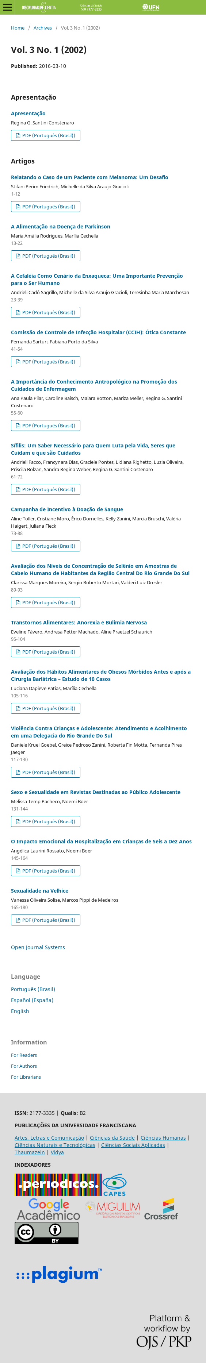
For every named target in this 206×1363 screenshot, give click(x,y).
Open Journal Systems (38, 947)
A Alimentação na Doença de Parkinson (60, 226)
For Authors (24, 1066)
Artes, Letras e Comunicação (49, 1137)
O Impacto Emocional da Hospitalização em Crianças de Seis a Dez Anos (101, 841)
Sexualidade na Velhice (39, 890)
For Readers (24, 1055)
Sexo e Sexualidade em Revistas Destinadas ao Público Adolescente (95, 792)
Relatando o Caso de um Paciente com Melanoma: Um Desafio (89, 177)
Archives (43, 27)
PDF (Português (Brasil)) (48, 135)
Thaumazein (30, 1152)
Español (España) (32, 1000)
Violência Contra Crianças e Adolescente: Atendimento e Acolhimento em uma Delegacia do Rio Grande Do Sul (99, 732)
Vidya (57, 1152)
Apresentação (28, 113)
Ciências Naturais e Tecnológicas (55, 1144)
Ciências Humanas (163, 1137)
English (20, 1011)
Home (17, 27)
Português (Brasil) (33, 989)
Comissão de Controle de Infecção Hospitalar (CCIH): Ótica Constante (98, 332)
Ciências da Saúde (112, 1137)
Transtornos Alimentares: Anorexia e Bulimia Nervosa (79, 622)
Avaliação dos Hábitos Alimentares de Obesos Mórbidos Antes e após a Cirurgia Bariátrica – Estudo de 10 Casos (101, 675)
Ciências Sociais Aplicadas (133, 1144)
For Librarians (26, 1077)
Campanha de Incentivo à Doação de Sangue (67, 509)
